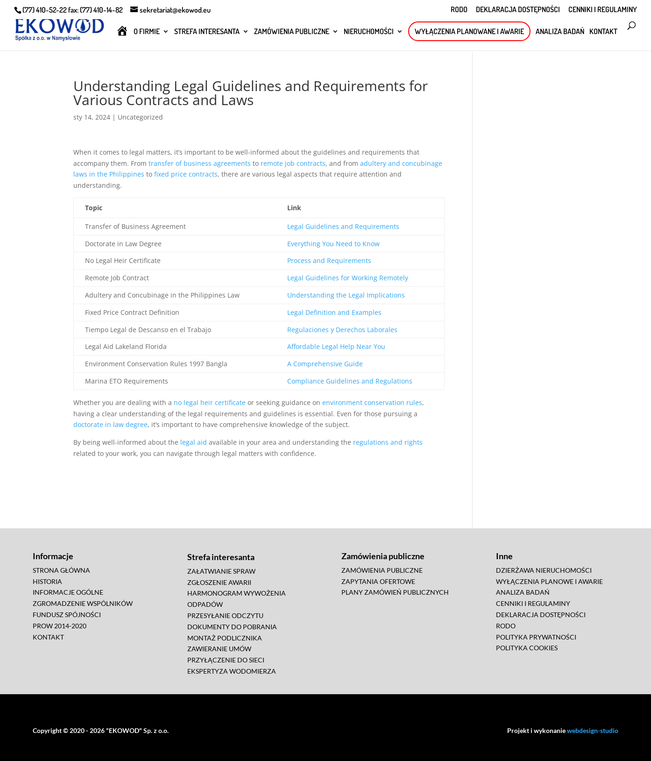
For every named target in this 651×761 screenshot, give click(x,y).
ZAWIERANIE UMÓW (219, 649)
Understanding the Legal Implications (346, 295)
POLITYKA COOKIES (527, 648)
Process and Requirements (329, 260)
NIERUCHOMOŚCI (369, 32)
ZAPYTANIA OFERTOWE (378, 581)
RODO (459, 10)
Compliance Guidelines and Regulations (349, 381)
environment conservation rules (372, 402)
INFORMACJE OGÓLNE (68, 592)
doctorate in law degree (110, 424)
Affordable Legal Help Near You (336, 346)
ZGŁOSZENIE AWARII (219, 582)
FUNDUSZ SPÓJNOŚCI (67, 615)
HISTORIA (47, 581)
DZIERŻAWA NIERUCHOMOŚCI (544, 570)
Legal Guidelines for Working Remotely (347, 277)
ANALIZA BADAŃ (560, 32)
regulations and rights (388, 442)
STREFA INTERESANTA (207, 32)
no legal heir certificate (210, 402)
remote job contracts (293, 163)
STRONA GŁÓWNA (61, 570)
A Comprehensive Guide (325, 363)
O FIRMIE (147, 32)
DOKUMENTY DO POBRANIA (232, 627)
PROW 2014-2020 (59, 626)
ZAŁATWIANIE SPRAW (221, 571)
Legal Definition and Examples (334, 312)
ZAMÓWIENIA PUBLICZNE (291, 32)
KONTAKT (603, 32)
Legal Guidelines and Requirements (343, 226)
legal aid (193, 442)
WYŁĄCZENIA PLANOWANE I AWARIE (469, 31)
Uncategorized (140, 117)
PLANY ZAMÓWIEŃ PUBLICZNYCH (395, 592)
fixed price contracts (186, 174)
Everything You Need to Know (333, 243)
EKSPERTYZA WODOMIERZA (231, 671)
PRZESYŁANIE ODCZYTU (225, 615)
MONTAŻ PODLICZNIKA (224, 638)
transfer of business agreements (200, 163)
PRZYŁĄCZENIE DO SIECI (225, 660)
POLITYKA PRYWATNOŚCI (536, 637)
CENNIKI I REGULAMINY (602, 10)
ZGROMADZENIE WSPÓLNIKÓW (83, 603)
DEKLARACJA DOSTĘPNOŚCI (518, 10)
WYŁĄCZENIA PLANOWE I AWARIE (549, 581)
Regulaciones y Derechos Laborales (342, 329)
